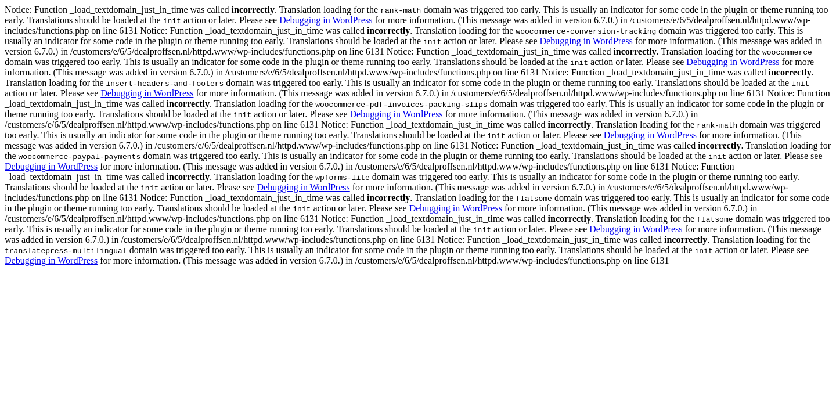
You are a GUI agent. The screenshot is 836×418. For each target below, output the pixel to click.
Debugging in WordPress (325, 20)
